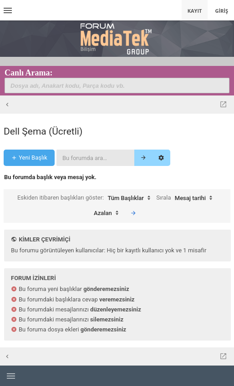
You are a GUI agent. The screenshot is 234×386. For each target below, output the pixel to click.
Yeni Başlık (29, 157)
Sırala (186, 198)
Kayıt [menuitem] (195, 10)
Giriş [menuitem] (221, 10)
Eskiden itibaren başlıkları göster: (86, 198)
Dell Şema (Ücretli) (43, 131)
